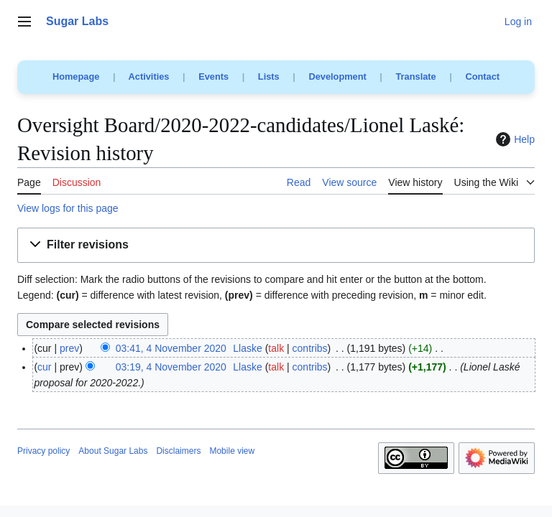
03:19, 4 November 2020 (171, 367)
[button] (276, 245)
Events (213, 76)
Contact (482, 76)
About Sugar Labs (112, 451)
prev (69, 348)
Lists (269, 76)
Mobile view (231, 451)
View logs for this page (68, 208)
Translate (416, 76)
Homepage (75, 76)
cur (44, 367)
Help (513, 139)
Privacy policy (43, 451)
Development (337, 76)
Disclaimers (178, 451)
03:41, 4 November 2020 (171, 348)
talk (276, 348)
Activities (149, 76)
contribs (310, 348)
